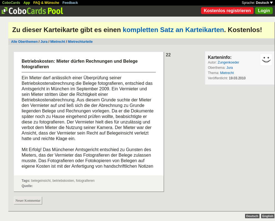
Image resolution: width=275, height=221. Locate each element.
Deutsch (264, 3)
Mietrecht (57, 42)
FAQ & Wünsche (46, 3)
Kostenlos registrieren (227, 10)
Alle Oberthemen (24, 42)
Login (264, 10)
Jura (43, 42)
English (267, 216)
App (27, 3)
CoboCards (11, 3)
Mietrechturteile (80, 42)
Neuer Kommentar (28, 200)
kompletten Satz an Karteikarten (173, 29)
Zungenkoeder (228, 62)
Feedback (70, 3)
